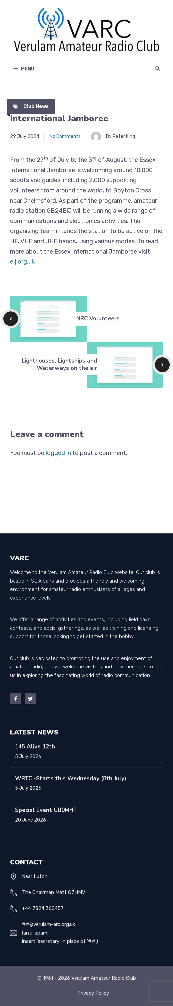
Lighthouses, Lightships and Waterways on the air (59, 364)
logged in (58, 453)
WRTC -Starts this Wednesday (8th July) (70, 778)
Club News (36, 106)
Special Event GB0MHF (45, 810)
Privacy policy (93, 993)
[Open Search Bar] (157, 69)
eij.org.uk (22, 261)
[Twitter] (30, 698)
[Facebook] (15, 698)
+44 (26, 908)
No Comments (65, 136)
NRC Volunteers (98, 318)
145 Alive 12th (35, 746)
